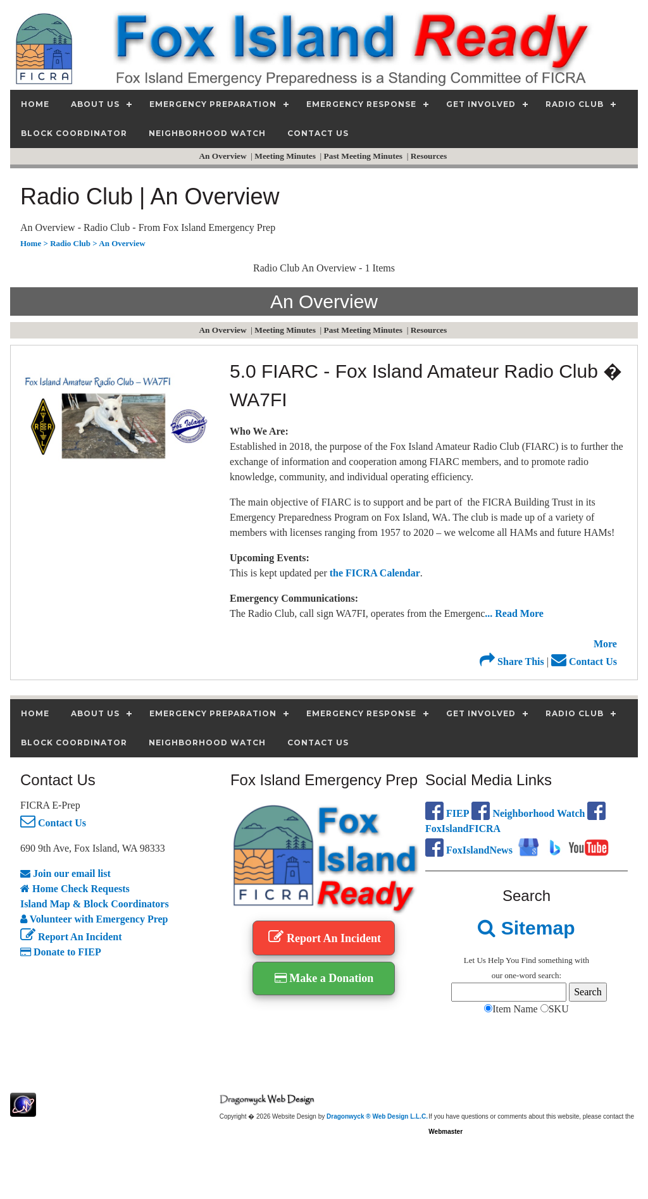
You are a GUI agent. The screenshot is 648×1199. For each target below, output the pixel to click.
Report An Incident (71, 936)
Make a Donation (324, 978)
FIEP (447, 813)
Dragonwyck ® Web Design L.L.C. (377, 1116)
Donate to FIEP (60, 952)
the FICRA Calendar (375, 573)
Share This (512, 661)
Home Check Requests (75, 888)
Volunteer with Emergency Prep (94, 919)
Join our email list (65, 873)
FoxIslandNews (469, 850)
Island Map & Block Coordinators (94, 903)
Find (528, 960)
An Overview (223, 156)
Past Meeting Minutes (364, 156)
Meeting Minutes (286, 156)
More (605, 643)
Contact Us (584, 661)
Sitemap (526, 927)
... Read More (514, 613)
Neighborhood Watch (528, 813)
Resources (430, 156)
